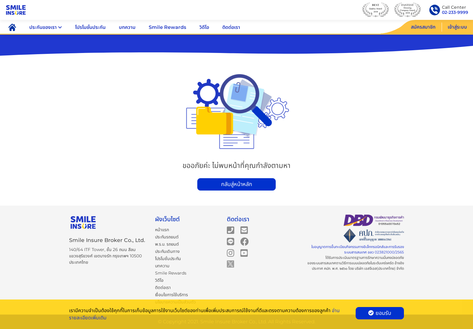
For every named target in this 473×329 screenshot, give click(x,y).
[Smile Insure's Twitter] (230, 263)
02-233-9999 (455, 12)
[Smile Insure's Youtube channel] (244, 253)
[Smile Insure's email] (244, 230)
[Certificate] (374, 236)
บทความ (127, 27)
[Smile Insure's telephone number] (230, 230)
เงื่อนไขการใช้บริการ (171, 294)
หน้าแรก (162, 229)
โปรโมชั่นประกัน (90, 27)
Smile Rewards (167, 27)
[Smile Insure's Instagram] (230, 253)
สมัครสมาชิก (423, 27)
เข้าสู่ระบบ (457, 27)
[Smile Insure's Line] (230, 241)
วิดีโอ (204, 27)
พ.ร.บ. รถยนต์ (167, 244)
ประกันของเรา (45, 27)
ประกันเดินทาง (167, 251)
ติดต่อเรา (231, 27)
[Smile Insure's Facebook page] (244, 241)
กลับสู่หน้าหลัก (236, 184)
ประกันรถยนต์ (167, 237)
